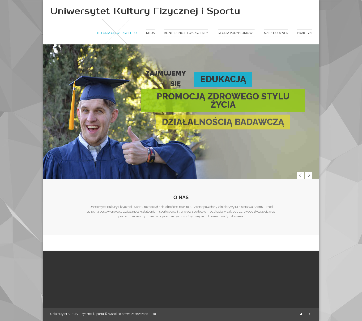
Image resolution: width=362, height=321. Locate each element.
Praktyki (304, 33)
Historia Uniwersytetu (116, 33)
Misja (150, 33)
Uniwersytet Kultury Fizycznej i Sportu (145, 11)
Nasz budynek (276, 33)
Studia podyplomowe (236, 33)
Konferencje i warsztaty (186, 33)
